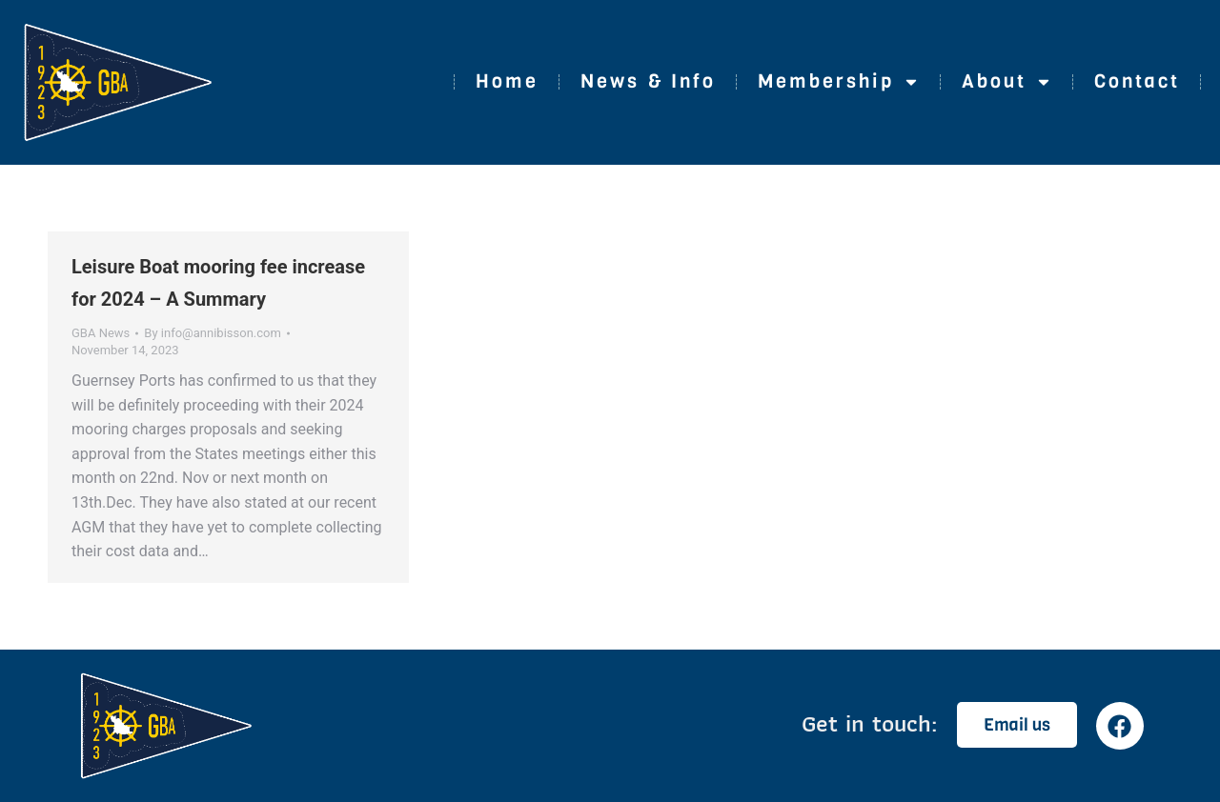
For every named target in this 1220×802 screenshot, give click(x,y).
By (212, 333)
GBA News (100, 333)
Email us (1017, 724)
